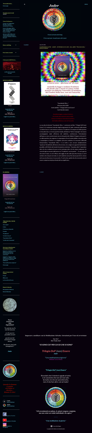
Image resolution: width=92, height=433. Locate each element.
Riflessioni (5, 277)
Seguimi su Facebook (10, 415)
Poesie (4, 275)
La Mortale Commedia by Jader (9, 72)
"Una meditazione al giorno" (56, 358)
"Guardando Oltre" (7, 238)
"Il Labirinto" (6, 233)
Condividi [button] (26, 44)
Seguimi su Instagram (7, 426)
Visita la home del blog (55, 34)
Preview (5, 231)
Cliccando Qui (10, 110)
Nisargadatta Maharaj (8, 289)
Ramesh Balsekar (7, 291)
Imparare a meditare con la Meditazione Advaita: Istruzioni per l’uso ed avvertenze (9, 252)
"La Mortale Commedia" (8, 240)
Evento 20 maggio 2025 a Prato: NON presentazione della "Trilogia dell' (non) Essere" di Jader (9, 30)
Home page (5, 5)
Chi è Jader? (6, 224)
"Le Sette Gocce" (7, 235)
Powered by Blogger (56, 426)
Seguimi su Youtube (11, 421)
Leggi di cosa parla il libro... (10, 116)
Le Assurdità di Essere (8, 280)
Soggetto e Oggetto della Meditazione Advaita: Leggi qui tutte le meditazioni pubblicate (9, 258)
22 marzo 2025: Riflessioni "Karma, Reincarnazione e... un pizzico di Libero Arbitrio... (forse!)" (10, 35)
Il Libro (4, 227)
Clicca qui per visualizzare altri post (54, 38)
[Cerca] (86, 4)
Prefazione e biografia (8, 229)
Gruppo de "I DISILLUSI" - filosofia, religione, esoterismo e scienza (9, 25)
